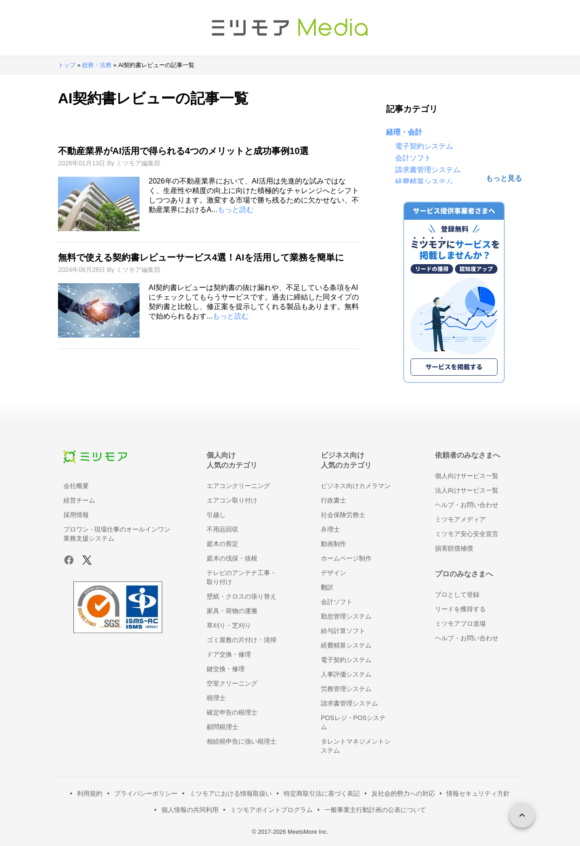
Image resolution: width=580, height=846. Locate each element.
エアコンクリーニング (238, 485)
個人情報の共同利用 (189, 809)
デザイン (333, 572)
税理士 (216, 697)
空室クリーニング (232, 683)
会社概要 (76, 485)
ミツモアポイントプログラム (271, 809)
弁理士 (330, 529)
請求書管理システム (427, 170)
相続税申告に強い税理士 (241, 741)
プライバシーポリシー (146, 793)
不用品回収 (222, 529)
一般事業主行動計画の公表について (375, 809)
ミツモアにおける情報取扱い (230, 793)
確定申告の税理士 (232, 712)
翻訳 (327, 587)
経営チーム (79, 500)
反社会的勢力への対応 (403, 793)
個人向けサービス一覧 (466, 475)
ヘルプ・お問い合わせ (466, 504)
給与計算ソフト (343, 630)
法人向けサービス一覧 (466, 490)
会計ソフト (413, 158)
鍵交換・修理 (226, 668)
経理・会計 (404, 132)
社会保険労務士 (343, 514)
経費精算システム (424, 181)
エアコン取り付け (232, 500)
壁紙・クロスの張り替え (241, 596)
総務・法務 (96, 65)
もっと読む (236, 209)
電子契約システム (424, 146)
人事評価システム (346, 674)
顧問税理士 (222, 726)
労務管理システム (346, 688)
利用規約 (89, 793)
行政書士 (333, 500)
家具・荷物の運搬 (232, 610)
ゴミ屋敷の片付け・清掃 (241, 639)
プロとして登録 (457, 594)
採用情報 (76, 514)
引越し (216, 514)
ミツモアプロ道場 (460, 623)
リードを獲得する (460, 609)
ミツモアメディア (460, 519)
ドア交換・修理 (229, 654)
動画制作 (333, 543)
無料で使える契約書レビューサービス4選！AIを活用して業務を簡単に (201, 257)
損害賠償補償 (454, 548)
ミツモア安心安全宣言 (466, 533)
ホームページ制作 (346, 558)
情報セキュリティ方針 (478, 793)
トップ (67, 65)
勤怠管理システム (346, 616)
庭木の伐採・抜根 (232, 558)
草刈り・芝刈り (229, 625)
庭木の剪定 (222, 543)
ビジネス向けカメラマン (356, 485)
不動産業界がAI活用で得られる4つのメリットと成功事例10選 (183, 151)
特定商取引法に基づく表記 (322, 793)
